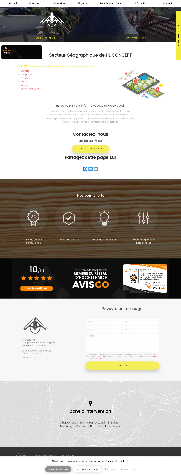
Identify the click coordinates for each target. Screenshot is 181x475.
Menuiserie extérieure (111, 3)
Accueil (13, 3)
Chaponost (27, 74)
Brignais (25, 70)
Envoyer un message (90, 148)
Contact (167, 3)
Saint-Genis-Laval (30, 88)
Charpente (35, 3)
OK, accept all (58, 469)
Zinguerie (83, 3)
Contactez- (136, 38)
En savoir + (20, 453)
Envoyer (122, 365)
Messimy (25, 85)
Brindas (24, 77)
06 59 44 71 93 (45, 38)
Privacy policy (128, 469)
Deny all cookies (88, 469)
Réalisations (142, 3)
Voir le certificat (36, 288)
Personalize (111, 469)
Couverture (59, 3)
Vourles (25, 81)
